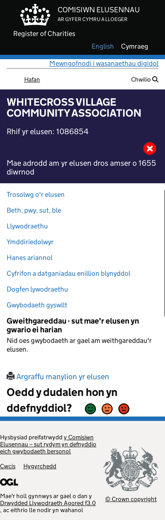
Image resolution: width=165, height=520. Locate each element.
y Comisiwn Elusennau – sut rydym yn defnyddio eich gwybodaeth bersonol (48, 444)
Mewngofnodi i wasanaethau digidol (103, 63)
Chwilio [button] (144, 79)
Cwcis (7, 466)
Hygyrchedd (39, 466)
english (103, 46)
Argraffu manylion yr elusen (58, 376)
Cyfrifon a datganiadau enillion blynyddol (68, 273)
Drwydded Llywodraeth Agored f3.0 (48, 503)
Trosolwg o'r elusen (36, 194)
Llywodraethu (27, 226)
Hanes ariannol (29, 257)
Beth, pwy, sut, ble (34, 210)
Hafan (32, 79)
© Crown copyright (131, 498)
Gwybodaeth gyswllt (37, 305)
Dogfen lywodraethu (37, 289)
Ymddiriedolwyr (30, 242)
